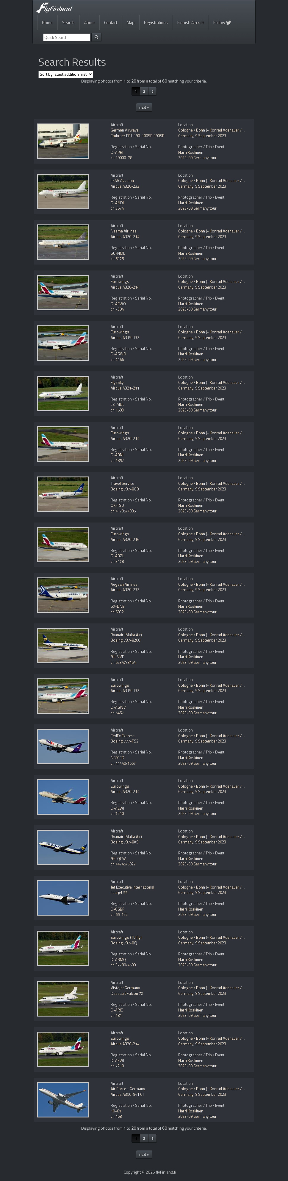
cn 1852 (117, 460)
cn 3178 (117, 561)
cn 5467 (117, 713)
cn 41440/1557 (123, 763)
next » (144, 107)
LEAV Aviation (122, 180)
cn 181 (116, 1015)
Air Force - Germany (128, 1089)
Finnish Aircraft (190, 22)
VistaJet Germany (125, 988)
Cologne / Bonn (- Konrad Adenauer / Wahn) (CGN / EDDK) (227, 130)
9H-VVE (117, 657)
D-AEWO (118, 304)
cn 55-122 (119, 914)
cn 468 (116, 1116)
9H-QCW (118, 859)
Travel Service (122, 483)
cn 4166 (117, 359)
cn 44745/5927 (123, 864)
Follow (222, 22)
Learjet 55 (119, 892)
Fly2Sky (117, 382)
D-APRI (117, 152)
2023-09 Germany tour (197, 158)
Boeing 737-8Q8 (125, 489)
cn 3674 (117, 208)
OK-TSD (117, 505)
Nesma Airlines (124, 231)
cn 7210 (117, 813)
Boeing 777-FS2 (124, 741)
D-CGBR (118, 909)
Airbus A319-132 (125, 338)
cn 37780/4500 (123, 965)
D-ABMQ (118, 959)
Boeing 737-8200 (125, 640)
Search (68, 22)
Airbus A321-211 (125, 388)
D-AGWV (118, 707)
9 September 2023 (210, 136)
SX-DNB (118, 606)
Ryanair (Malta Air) (126, 635)
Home (47, 22)
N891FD (117, 758)
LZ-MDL (117, 404)
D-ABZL (117, 556)
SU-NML (118, 253)
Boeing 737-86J (124, 943)
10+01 (116, 1111)
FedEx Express (123, 736)
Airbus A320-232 (125, 186)
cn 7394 (117, 309)
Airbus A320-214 (125, 237)
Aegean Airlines (124, 584)
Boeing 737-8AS (125, 842)
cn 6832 (117, 612)
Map (130, 22)
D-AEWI (117, 808)
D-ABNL (117, 455)
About (89, 22)
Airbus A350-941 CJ (127, 1094)
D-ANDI (117, 203)
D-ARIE (117, 1010)
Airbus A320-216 (125, 539)
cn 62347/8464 (123, 662)
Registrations (156, 22)
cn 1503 (117, 410)
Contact (110, 22)
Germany (185, 136)
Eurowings (120, 281)
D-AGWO (118, 354)
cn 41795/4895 (123, 511)
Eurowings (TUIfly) (126, 937)
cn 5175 (117, 259)
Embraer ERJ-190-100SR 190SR (138, 136)
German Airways (125, 130)
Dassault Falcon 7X (127, 993)
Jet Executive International (132, 887)
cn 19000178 (121, 158)
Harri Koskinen (190, 152)
